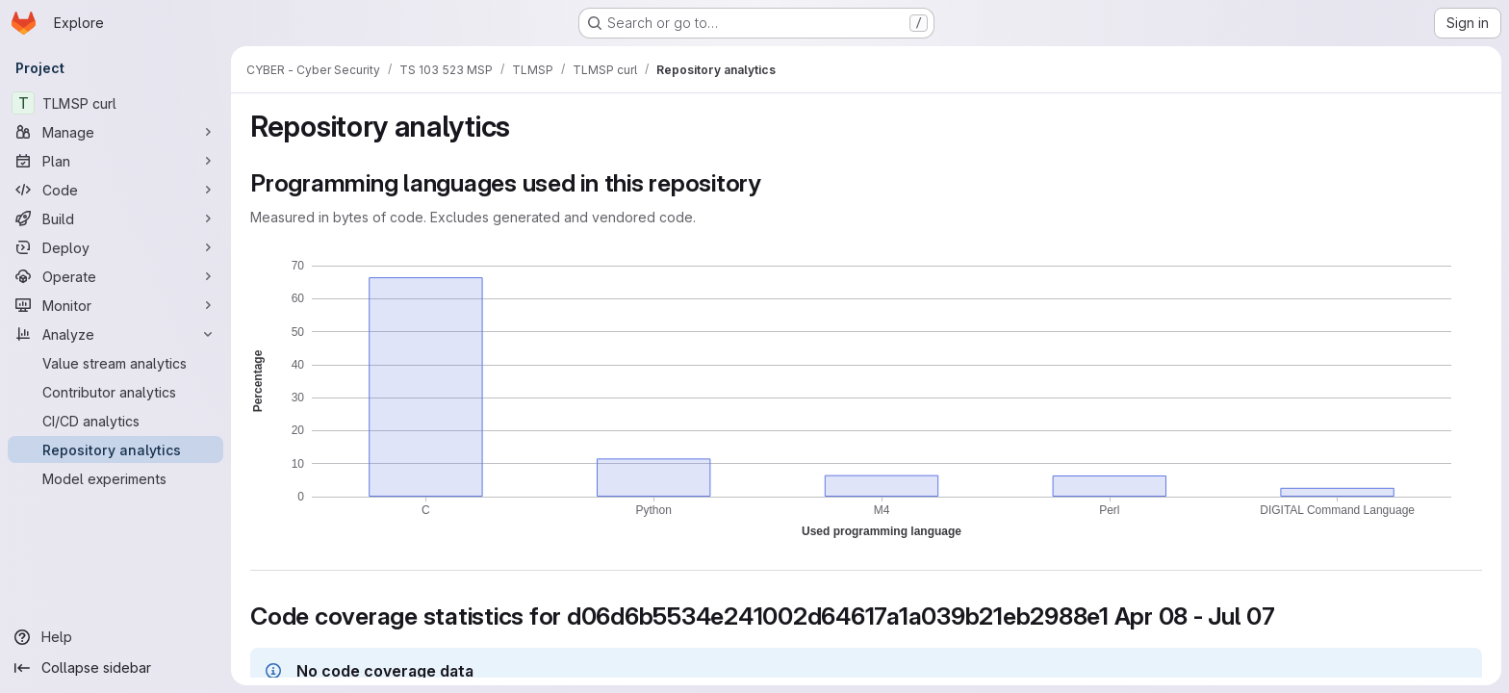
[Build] (115, 218)
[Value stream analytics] (115, 362)
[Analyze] (115, 334)
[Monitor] (115, 305)
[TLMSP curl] (115, 103)
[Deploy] (115, 247)
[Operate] (115, 276)
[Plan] (115, 160)
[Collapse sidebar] (115, 667)
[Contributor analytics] (115, 391)
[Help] (115, 637)
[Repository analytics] (115, 449)
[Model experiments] (115, 478)
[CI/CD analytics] (115, 420)
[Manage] (115, 131)
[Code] (115, 189)
